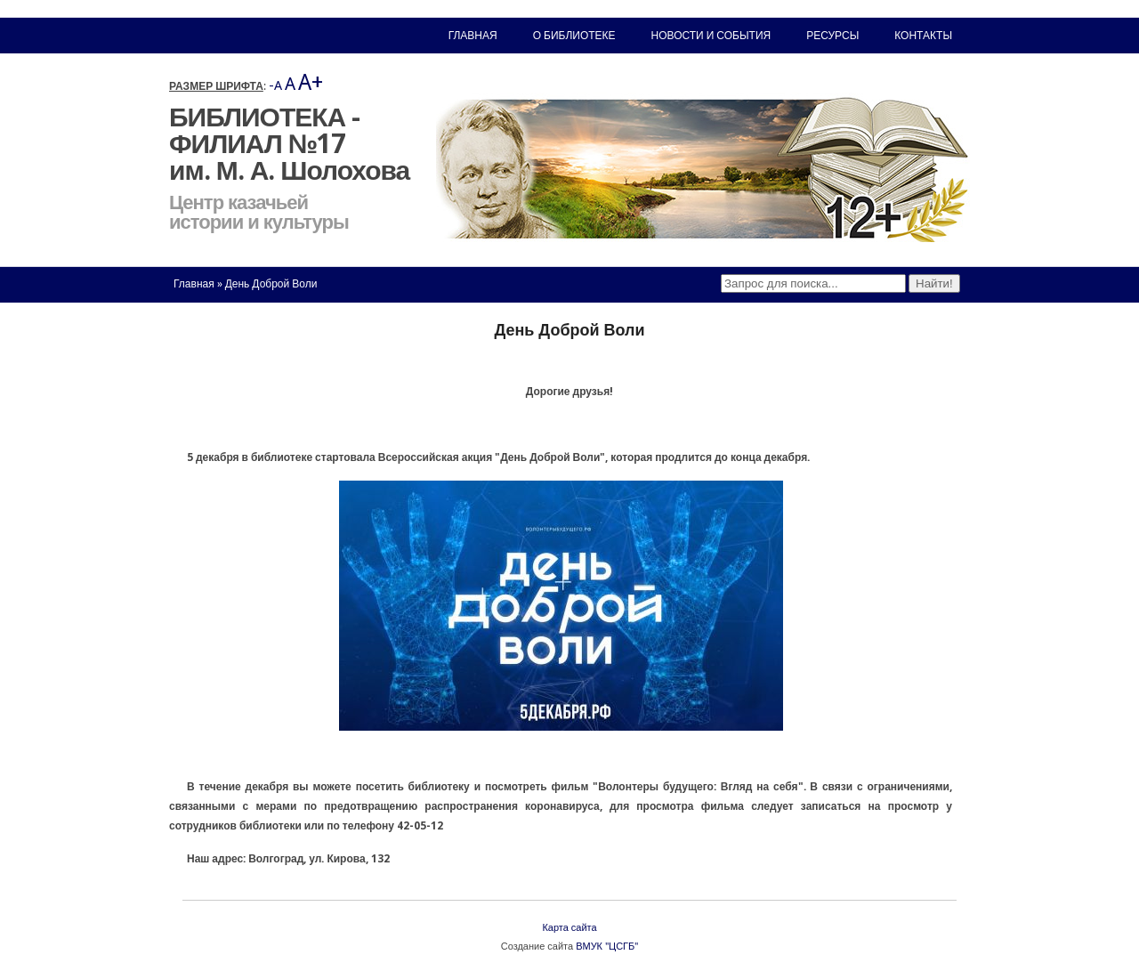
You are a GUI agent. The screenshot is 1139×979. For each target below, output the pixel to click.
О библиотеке (574, 35)
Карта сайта (569, 928)
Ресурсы (832, 35)
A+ (310, 82)
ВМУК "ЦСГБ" (607, 946)
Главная (194, 284)
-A (275, 85)
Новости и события (711, 35)
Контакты (923, 35)
